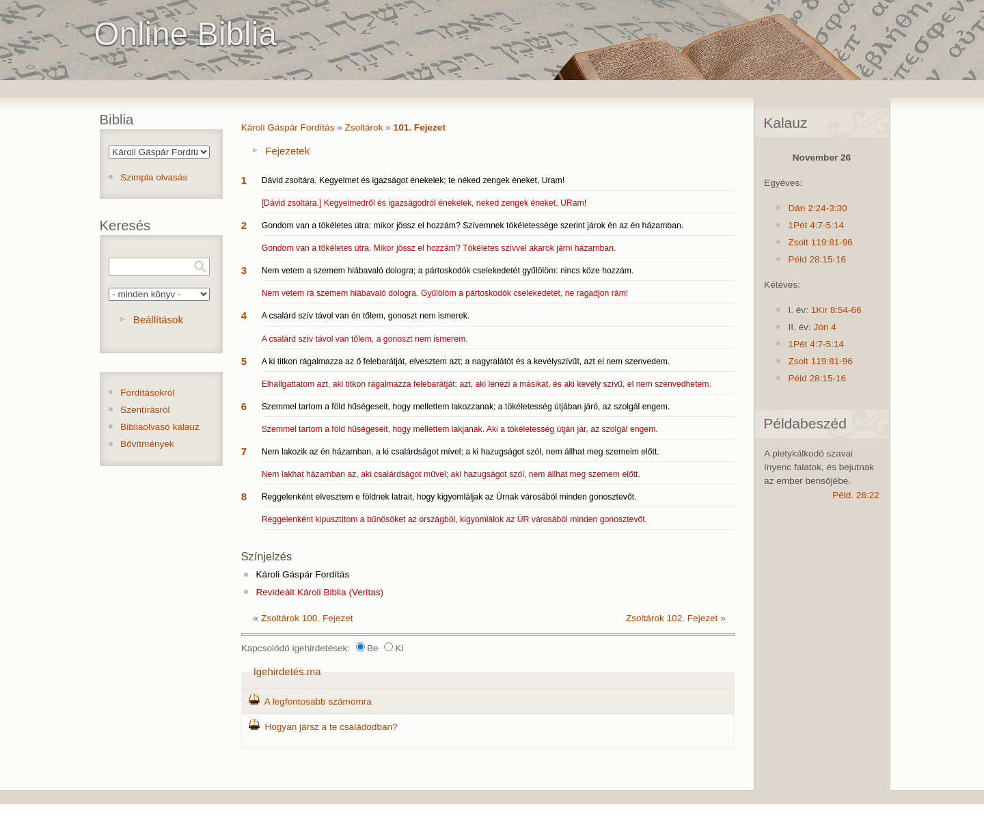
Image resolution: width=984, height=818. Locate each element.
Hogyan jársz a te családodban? (330, 727)
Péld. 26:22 (855, 495)
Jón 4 (824, 327)
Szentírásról (145, 410)
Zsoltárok (364, 127)
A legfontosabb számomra (318, 701)
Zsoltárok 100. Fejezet (307, 618)
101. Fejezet (420, 127)
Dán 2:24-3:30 (817, 208)
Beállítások (158, 319)
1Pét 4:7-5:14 (816, 225)
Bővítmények (147, 444)
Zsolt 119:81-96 (820, 242)
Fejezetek (287, 150)
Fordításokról (147, 392)
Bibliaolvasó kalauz (160, 427)
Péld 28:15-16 (817, 259)
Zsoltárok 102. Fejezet (672, 618)
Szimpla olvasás (153, 177)
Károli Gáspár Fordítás (288, 127)
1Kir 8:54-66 (836, 310)
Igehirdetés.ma (287, 671)
